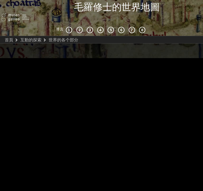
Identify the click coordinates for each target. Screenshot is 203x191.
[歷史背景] (70, 20)
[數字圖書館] (143, 20)
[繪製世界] (122, 20)
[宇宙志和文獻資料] (91, 20)
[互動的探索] (80, 20)
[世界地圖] (112, 20)
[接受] (101, 20)
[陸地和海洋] (133, 20)
